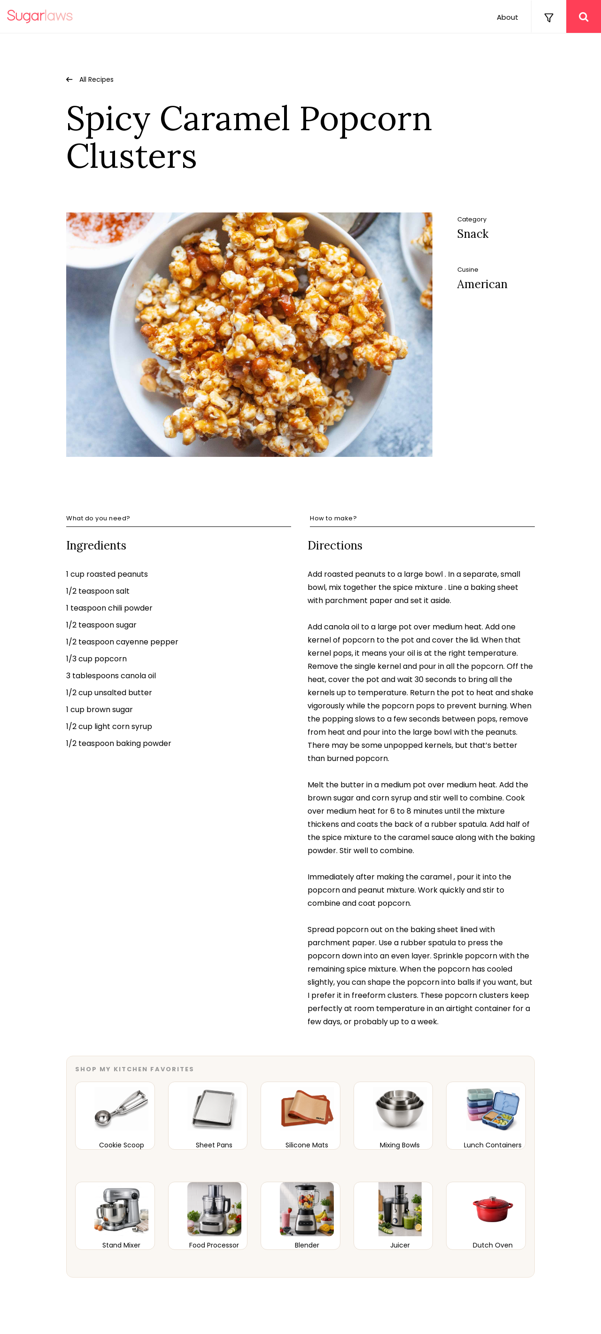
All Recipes (96, 79)
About (507, 17)
